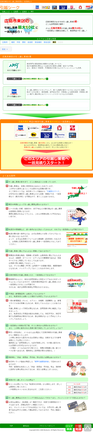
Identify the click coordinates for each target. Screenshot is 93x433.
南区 (13, 42)
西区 (24, 42)
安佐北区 (47, 42)
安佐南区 (38, 42)
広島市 (5, 42)
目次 (4, 49)
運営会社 (26, 426)
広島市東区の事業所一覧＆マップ (26, 79)
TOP (11, 426)
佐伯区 (30, 42)
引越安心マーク (53, 191)
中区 (18, 42)
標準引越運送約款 (42, 362)
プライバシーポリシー (47, 426)
